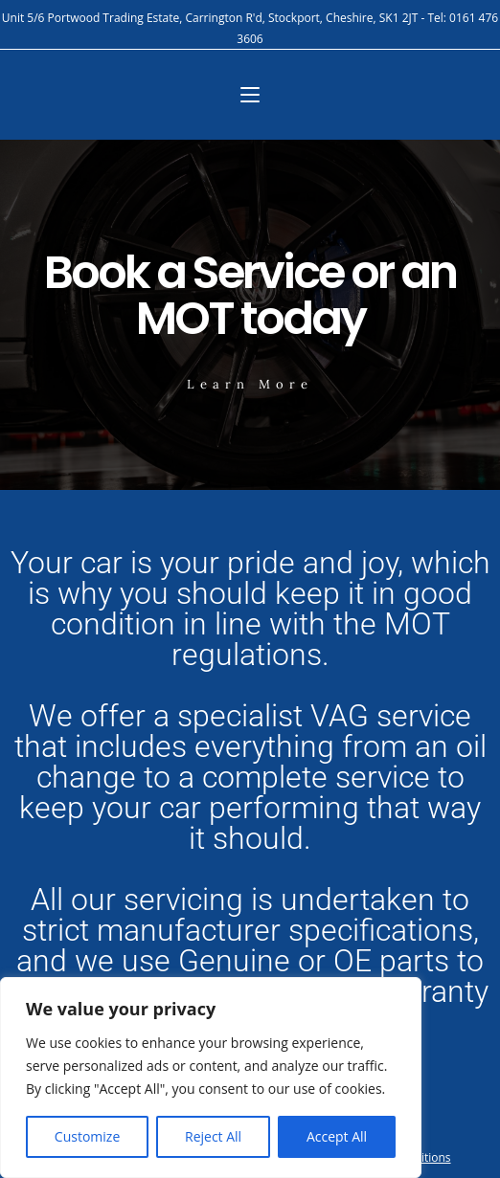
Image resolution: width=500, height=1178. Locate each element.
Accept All (337, 1136)
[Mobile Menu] (250, 94)
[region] (210, 1077)
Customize (87, 1136)
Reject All (213, 1136)
